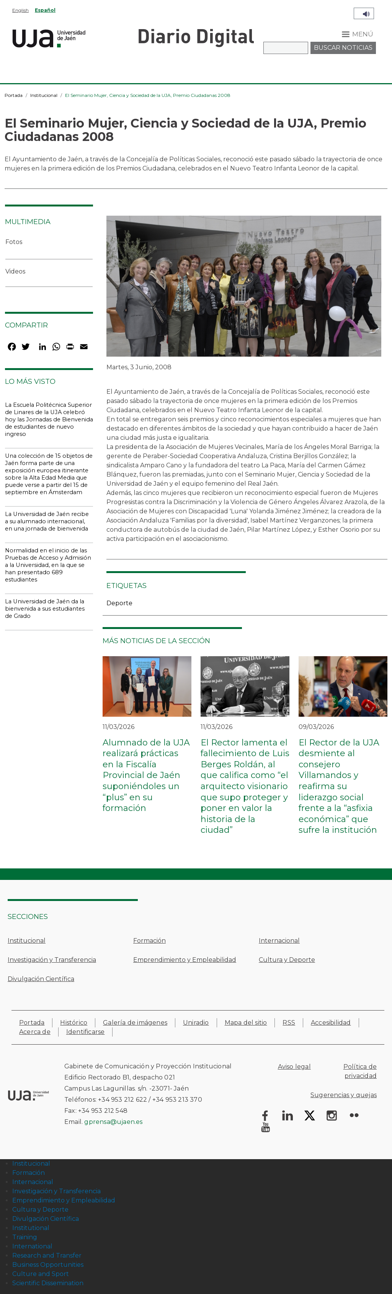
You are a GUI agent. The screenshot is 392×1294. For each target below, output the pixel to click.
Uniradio (196, 1022)
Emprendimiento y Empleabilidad (184, 959)
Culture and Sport (40, 1274)
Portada (14, 95)
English (20, 10)
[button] (243, 288)
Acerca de (35, 1031)
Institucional (43, 95)
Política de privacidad (360, 1071)
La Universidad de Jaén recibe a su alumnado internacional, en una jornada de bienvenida (47, 521)
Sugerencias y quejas (343, 1095)
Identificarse (85, 1031)
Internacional (279, 940)
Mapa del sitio (246, 1022)
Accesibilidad (331, 1022)
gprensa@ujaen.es (113, 1121)
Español (45, 10)
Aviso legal (294, 1066)
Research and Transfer (47, 1255)
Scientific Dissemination (47, 1283)
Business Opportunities (47, 1264)
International (32, 1246)
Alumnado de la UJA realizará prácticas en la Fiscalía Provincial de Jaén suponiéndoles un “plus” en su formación (146, 775)
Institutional (30, 1228)
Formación (149, 940)
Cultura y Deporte (287, 959)
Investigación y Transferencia (52, 959)
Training (24, 1237)
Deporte (119, 603)
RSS (289, 1022)
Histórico (73, 1022)
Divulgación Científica (41, 979)
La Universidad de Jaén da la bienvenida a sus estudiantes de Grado (45, 608)
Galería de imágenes (135, 1022)
